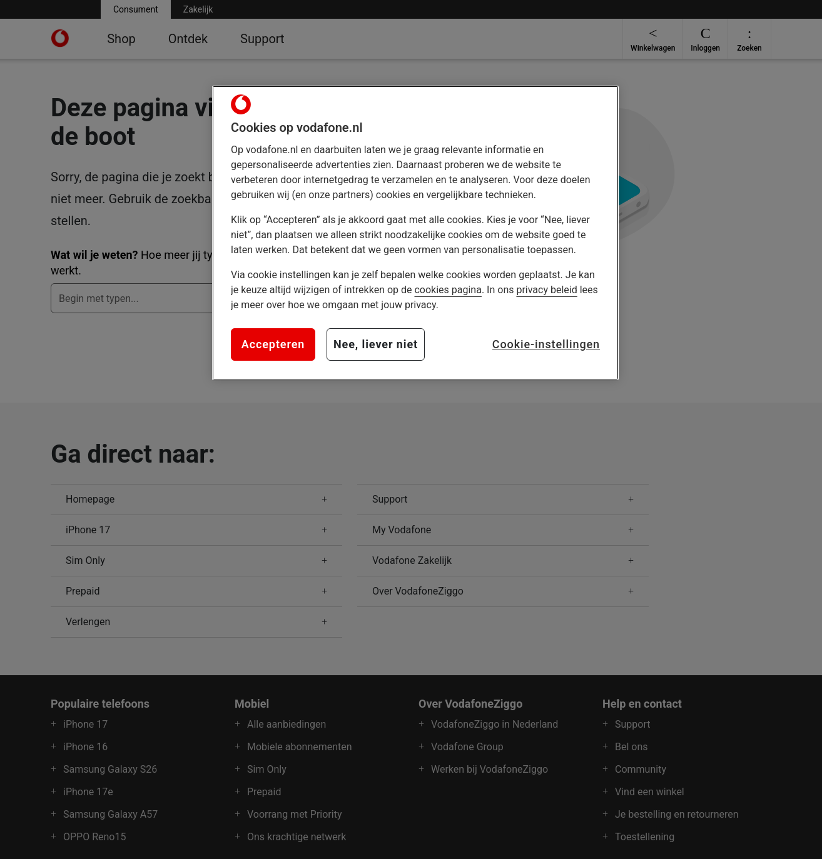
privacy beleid (546, 290)
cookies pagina (447, 290)
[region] (415, 232)
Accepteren (273, 344)
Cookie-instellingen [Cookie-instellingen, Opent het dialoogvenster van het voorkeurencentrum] (546, 344)
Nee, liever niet (375, 344)
